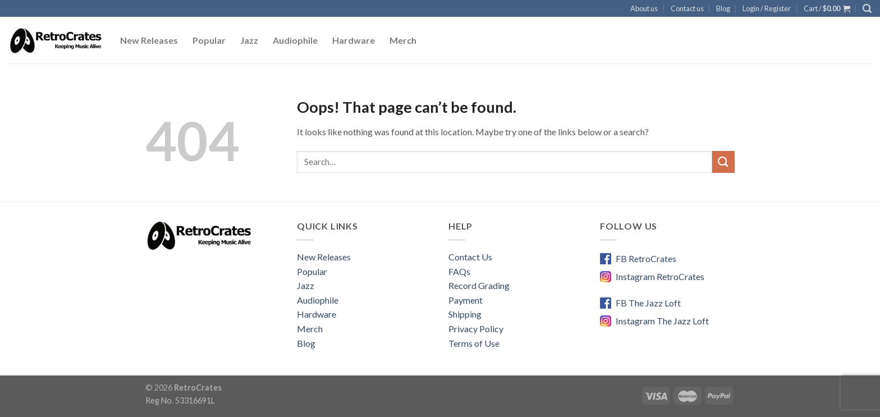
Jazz (249, 40)
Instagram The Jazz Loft (662, 320)
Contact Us (470, 256)
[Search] (867, 9)
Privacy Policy (475, 328)
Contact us (687, 8)
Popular (209, 40)
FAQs (459, 271)
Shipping (465, 314)
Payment (465, 300)
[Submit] (723, 162)
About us (644, 8)
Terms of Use (473, 343)
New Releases (149, 40)
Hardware (353, 40)
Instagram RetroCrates (660, 276)
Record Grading (479, 285)
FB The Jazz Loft (648, 302)
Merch (402, 40)
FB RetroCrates (646, 258)
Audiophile (295, 40)
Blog (723, 8)
